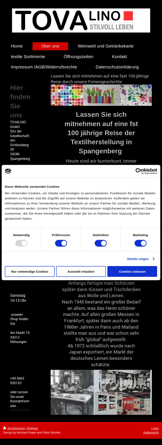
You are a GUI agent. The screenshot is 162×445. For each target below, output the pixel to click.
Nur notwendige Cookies (29, 271)
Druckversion (14, 428)
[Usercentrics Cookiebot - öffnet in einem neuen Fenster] (138, 171)
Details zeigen (137, 258)
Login (155, 428)
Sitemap (32, 428)
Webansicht (151, 432)
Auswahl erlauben (81, 271)
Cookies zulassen (132, 271)
